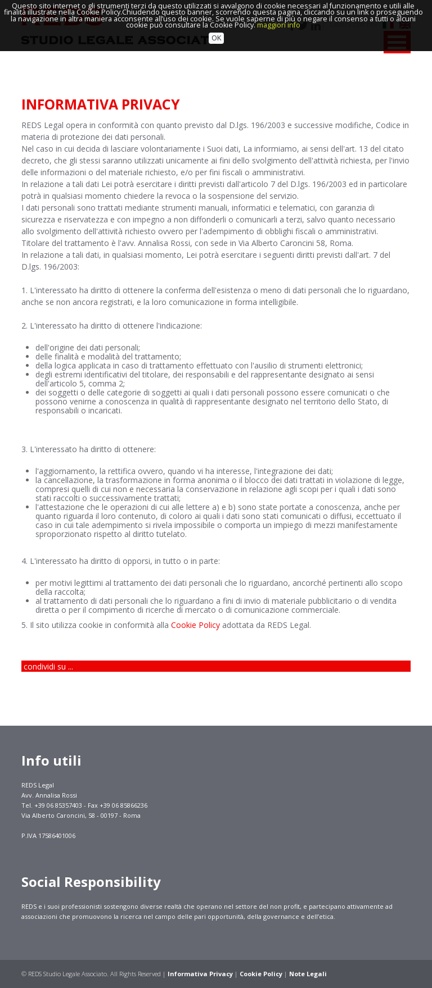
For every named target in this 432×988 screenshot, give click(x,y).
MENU (397, 42)
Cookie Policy (195, 625)
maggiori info (278, 12)
